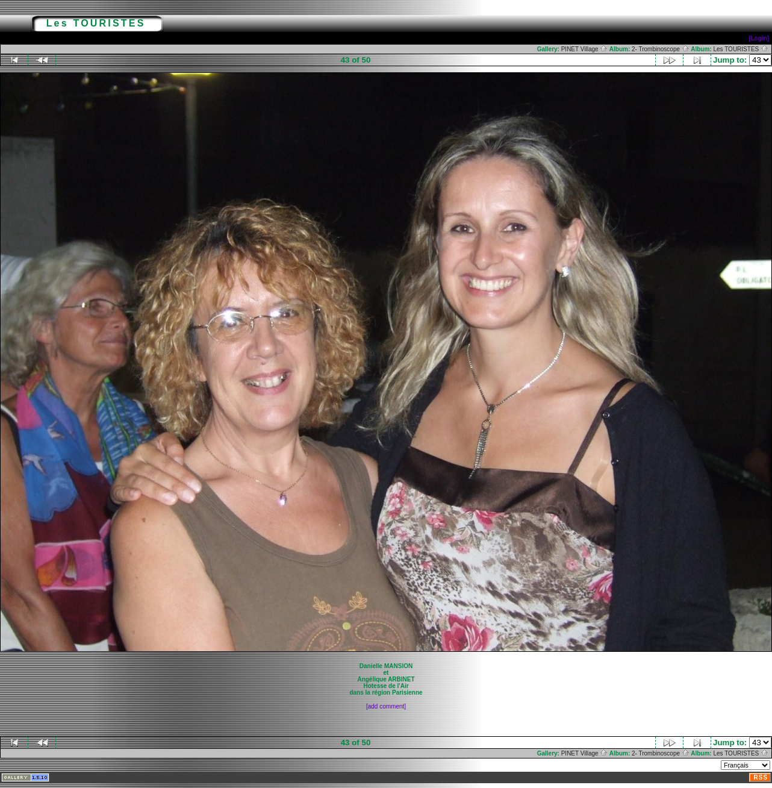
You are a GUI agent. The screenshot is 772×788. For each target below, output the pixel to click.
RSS (760, 777)
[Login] (759, 38)
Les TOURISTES (740, 49)
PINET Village (584, 49)
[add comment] (386, 706)
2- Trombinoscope (661, 49)
